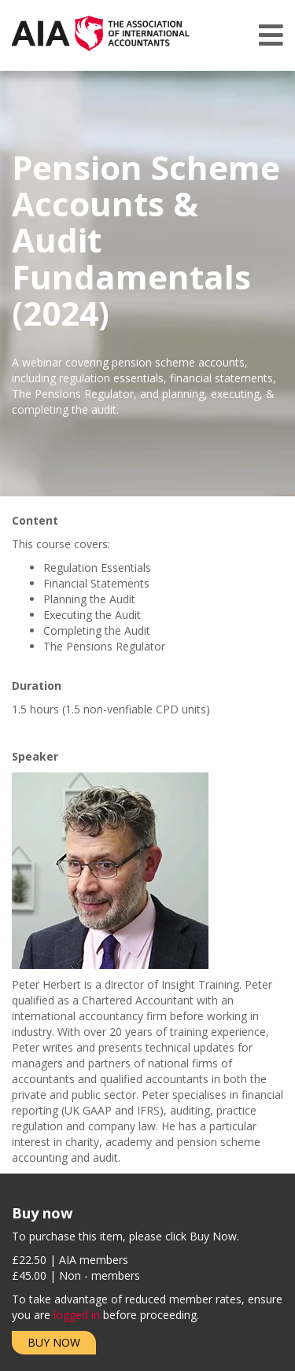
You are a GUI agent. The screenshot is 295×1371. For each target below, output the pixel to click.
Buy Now (54, 1342)
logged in (76, 1314)
